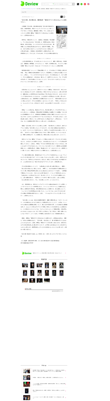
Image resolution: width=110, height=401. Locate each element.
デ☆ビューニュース (31, 8)
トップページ (23, 8)
